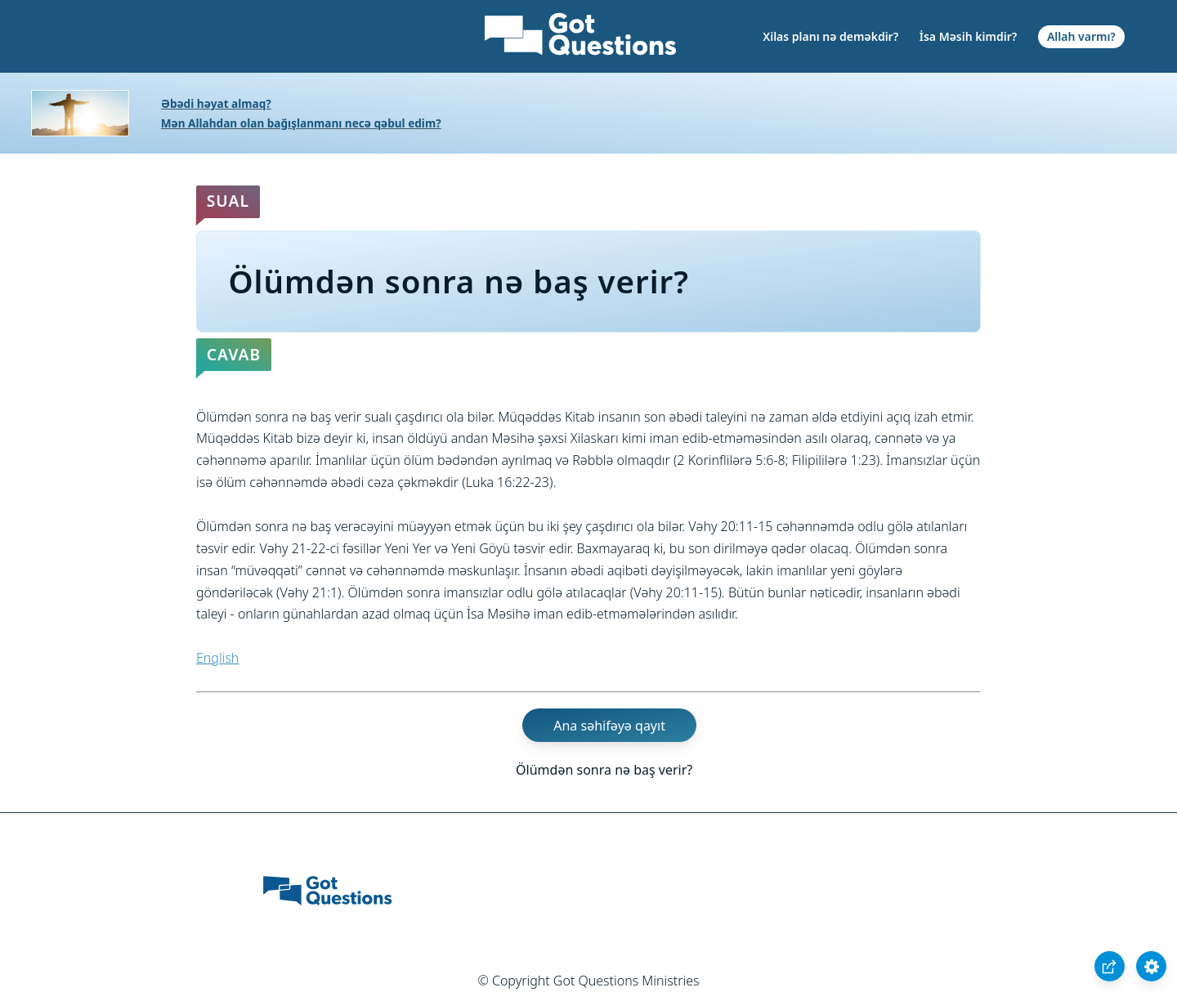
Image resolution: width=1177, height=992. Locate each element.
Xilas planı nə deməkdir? (830, 36)
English (217, 658)
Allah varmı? (1081, 36)
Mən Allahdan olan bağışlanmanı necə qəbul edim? (301, 123)
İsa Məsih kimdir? (968, 36)
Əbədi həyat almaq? (216, 103)
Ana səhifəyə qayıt (609, 726)
